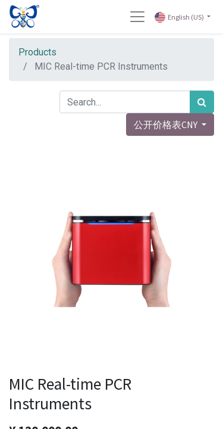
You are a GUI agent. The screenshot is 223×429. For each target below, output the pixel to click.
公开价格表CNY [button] (166, 124)
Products (37, 52)
